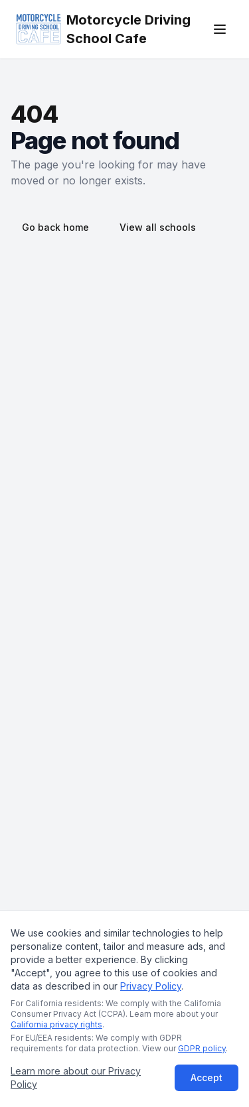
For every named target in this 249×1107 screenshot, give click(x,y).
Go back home (55, 227)
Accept (206, 1077)
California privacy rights (56, 1024)
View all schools (158, 227)
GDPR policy (202, 1048)
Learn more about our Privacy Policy (76, 1077)
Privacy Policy (150, 986)
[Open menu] (220, 29)
